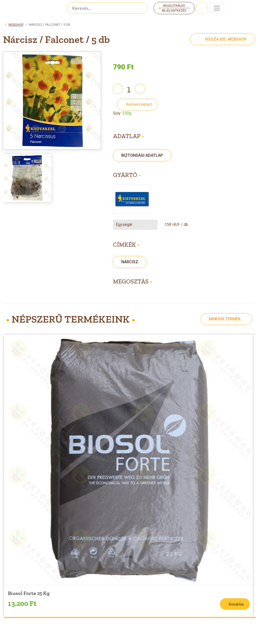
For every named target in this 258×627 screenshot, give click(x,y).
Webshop (15, 25)
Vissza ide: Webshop (220, 39)
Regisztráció (174, 6)
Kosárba (236, 604)
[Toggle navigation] (217, 8)
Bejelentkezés (174, 10)
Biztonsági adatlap (142, 155)
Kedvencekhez (139, 104)
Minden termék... (226, 319)
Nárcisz (129, 261)
